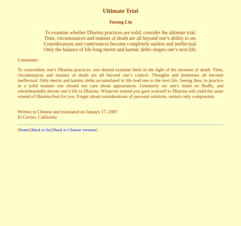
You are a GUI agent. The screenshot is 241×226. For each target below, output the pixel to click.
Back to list (41, 129)
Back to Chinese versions (75, 129)
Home (24, 129)
